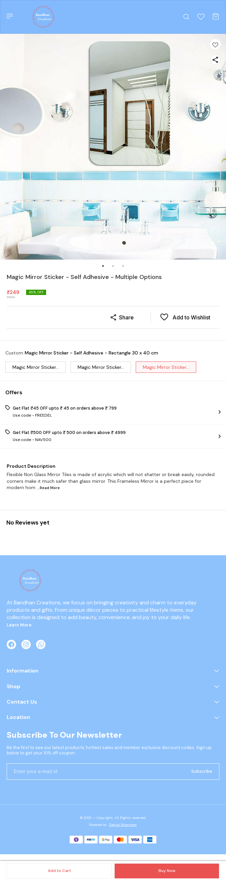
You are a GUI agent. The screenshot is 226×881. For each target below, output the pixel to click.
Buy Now (166, 870)
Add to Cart (59, 870)
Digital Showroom (123, 825)
